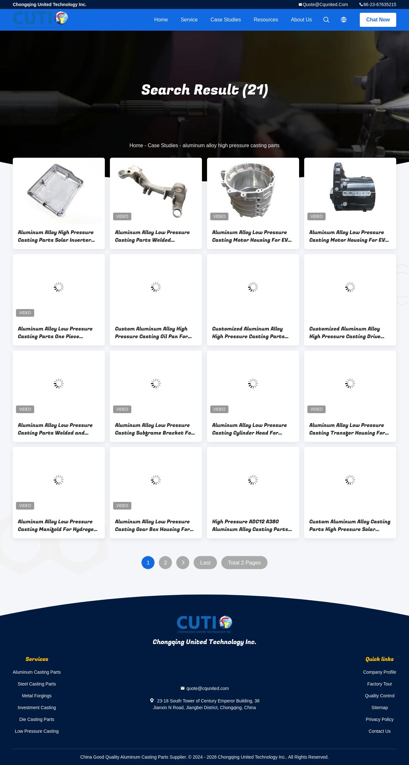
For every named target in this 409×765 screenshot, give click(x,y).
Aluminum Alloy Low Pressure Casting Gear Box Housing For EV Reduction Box (152, 525)
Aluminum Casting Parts (37, 672)
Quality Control (380, 695)
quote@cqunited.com (325, 4)
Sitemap (380, 707)
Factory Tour (379, 683)
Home (161, 19)
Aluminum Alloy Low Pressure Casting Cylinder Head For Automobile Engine (249, 429)
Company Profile (380, 672)
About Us (301, 19)
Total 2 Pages (244, 563)
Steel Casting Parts (37, 683)
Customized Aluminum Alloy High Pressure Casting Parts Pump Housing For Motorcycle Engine (250, 332)
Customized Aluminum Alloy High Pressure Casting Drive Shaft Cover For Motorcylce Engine (345, 332)
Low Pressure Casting (37, 731)
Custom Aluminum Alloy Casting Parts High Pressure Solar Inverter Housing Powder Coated (349, 525)
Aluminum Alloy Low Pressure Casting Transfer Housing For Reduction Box (347, 429)
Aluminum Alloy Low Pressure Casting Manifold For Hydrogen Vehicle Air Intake (57, 525)
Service (189, 19)
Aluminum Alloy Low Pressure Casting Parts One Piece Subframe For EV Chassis (55, 332)
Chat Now (378, 19)
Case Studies (226, 19)
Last (205, 563)
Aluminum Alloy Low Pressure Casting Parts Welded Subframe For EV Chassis (152, 236)
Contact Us (380, 731)
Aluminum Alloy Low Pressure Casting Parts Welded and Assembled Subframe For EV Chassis (55, 429)
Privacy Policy (380, 719)
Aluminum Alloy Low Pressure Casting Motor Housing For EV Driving (250, 236)
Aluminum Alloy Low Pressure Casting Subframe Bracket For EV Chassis (154, 429)
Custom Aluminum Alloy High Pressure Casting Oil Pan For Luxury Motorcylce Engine (151, 332)
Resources (266, 19)
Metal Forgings (37, 695)
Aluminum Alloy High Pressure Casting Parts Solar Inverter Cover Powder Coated (56, 236)
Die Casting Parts (36, 719)
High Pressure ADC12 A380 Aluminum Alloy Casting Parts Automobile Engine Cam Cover (250, 525)
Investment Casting (37, 707)
